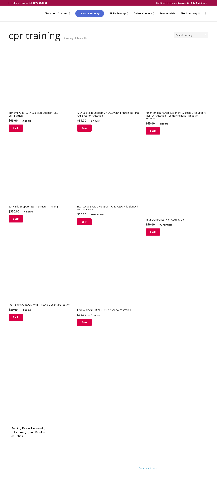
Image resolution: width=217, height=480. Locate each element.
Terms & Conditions (132, 433)
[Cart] (205, 14)
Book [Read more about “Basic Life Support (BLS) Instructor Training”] (16, 218)
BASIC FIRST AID (162, 429)
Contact (125, 424)
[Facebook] (188, 417)
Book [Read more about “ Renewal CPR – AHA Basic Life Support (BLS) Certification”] (16, 128)
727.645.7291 (40, 3)
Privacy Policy (128, 429)
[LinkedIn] (204, 417)
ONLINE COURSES (163, 420)
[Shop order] (189, 35)
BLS (154, 424)
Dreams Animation (148, 468)
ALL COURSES (160, 415)
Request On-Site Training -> (192, 3)
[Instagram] (196, 417)
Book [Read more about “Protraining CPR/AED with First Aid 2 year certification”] (16, 317)
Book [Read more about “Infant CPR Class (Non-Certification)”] (153, 231)
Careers (125, 420)
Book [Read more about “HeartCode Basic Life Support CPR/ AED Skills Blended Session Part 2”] (84, 221)
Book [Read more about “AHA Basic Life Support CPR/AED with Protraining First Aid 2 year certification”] (84, 128)
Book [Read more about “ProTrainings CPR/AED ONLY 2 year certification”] (84, 322)
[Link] (17, 14)
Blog (123, 415)
